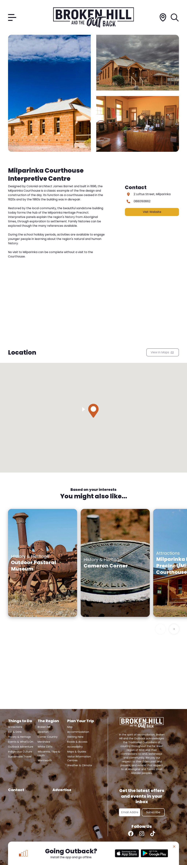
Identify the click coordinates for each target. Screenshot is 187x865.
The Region (48, 720)
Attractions (15, 727)
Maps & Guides (76, 751)
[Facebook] (130, 833)
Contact (16, 789)
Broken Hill (44, 727)
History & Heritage (19, 737)
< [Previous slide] (160, 629)
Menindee (44, 742)
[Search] (175, 17)
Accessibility (75, 747)
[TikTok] (152, 833)
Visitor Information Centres (79, 758)
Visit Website (152, 212)
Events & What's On (20, 742)
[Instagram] (141, 833)
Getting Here (75, 737)
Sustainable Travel (19, 756)
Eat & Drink (15, 732)
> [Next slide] (174, 629)
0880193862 (142, 201)
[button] (93, 411)
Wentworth (45, 760)
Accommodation (78, 732)
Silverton (43, 732)
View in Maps (162, 352)
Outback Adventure (20, 747)
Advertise (61, 789)
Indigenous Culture (20, 751)
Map (70, 727)
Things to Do (20, 720)
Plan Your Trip (80, 720)
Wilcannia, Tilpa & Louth (49, 753)
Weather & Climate (79, 765)
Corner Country (48, 737)
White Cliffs (45, 747)
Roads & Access (77, 742)
